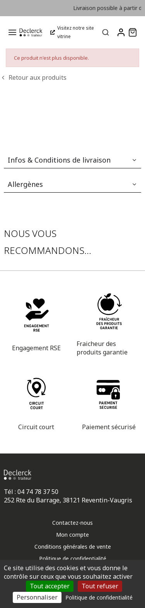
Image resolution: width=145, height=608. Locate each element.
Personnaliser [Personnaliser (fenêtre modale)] (37, 597)
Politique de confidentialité (72, 558)
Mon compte (72, 534)
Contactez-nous (72, 522)
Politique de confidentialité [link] (99, 597)
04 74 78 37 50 (37, 491)
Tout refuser (100, 586)
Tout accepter (50, 586)
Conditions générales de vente (72, 546)
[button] (132, 32)
